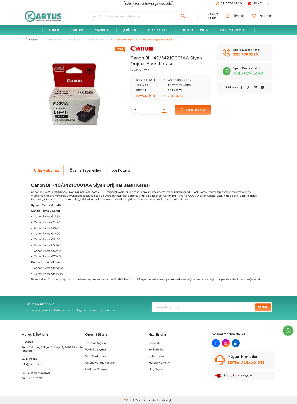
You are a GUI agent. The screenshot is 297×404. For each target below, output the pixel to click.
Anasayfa (155, 343)
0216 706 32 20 (32, 378)
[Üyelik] (234, 16)
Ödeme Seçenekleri (85, 170)
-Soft (128, 400)
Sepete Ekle (192, 110)
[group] (74, 94)
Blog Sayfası (156, 369)
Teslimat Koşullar (96, 343)
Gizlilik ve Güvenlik (96, 369)
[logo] (45, 16)
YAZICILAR (103, 30)
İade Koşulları (121, 170)
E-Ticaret (138, 400)
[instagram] (226, 343)
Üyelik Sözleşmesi (96, 349)
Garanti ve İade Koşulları (100, 362)
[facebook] (216, 343)
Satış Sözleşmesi (96, 356)
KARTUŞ (77, 30)
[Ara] (183, 16)
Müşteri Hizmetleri (160, 362)
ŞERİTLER (129, 30)
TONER (53, 30)
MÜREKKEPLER (159, 30)
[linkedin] (236, 343)
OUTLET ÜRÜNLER (195, 30)
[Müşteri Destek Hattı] (228, 3)
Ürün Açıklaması (47, 170)
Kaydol (263, 307)
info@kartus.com (33, 364)
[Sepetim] (261, 16)
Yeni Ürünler (156, 349)
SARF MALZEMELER (234, 30)
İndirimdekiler (157, 356)
